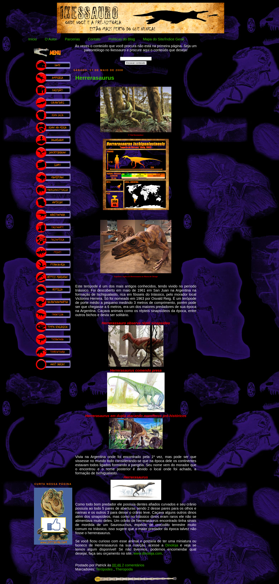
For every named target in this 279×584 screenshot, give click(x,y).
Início (32, 39)
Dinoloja (172, 545)
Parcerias (72, 39)
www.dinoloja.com (147, 553)
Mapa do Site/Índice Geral (163, 39)
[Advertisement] (53, 424)
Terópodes (105, 569)
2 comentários (133, 565)
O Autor (51, 39)
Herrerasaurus (94, 78)
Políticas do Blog (121, 39)
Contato (94, 39)
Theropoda (124, 569)
